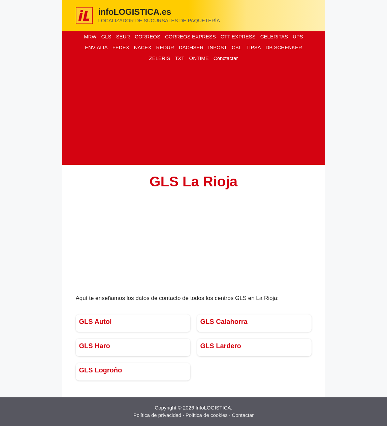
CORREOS (147, 36)
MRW (90, 36)
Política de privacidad (157, 415)
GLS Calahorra (224, 321)
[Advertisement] (193, 114)
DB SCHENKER (283, 47)
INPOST (217, 47)
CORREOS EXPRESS (190, 36)
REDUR (165, 47)
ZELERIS (159, 58)
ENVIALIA (96, 47)
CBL (236, 47)
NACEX (143, 47)
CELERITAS (274, 36)
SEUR (123, 36)
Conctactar (226, 58)
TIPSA (253, 47)
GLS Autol (95, 321)
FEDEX (120, 47)
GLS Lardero (220, 345)
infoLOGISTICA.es (134, 12)
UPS (298, 36)
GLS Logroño (100, 370)
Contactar (243, 415)
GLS (106, 36)
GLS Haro (94, 345)
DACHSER (191, 47)
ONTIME (198, 58)
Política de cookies (207, 415)
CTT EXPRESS (238, 36)
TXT (179, 58)
